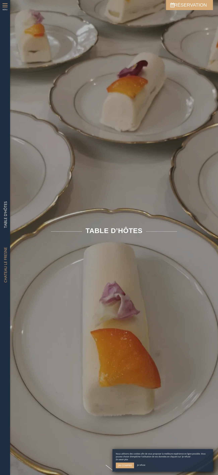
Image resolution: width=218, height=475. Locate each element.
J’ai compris (125, 465)
